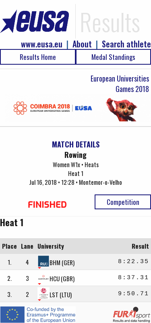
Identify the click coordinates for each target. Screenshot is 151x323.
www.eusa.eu (41, 44)
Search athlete (126, 44)
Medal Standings (113, 57)
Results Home (38, 57)
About (82, 44)
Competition (123, 202)
